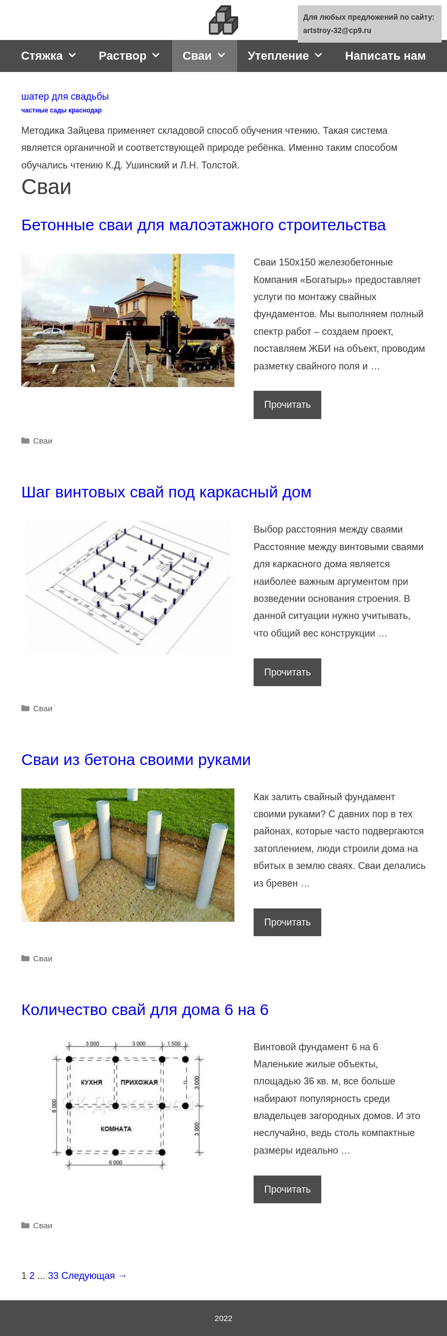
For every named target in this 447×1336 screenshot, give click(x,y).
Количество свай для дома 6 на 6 (145, 1009)
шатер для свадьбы (65, 96)
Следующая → (94, 1275)
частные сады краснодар (61, 110)
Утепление (291, 56)
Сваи (210, 56)
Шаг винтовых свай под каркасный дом (166, 492)
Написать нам (385, 55)
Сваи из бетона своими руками (136, 759)
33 (53, 1275)
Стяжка (54, 56)
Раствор (135, 56)
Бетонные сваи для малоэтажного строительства (203, 225)
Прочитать (291, 407)
